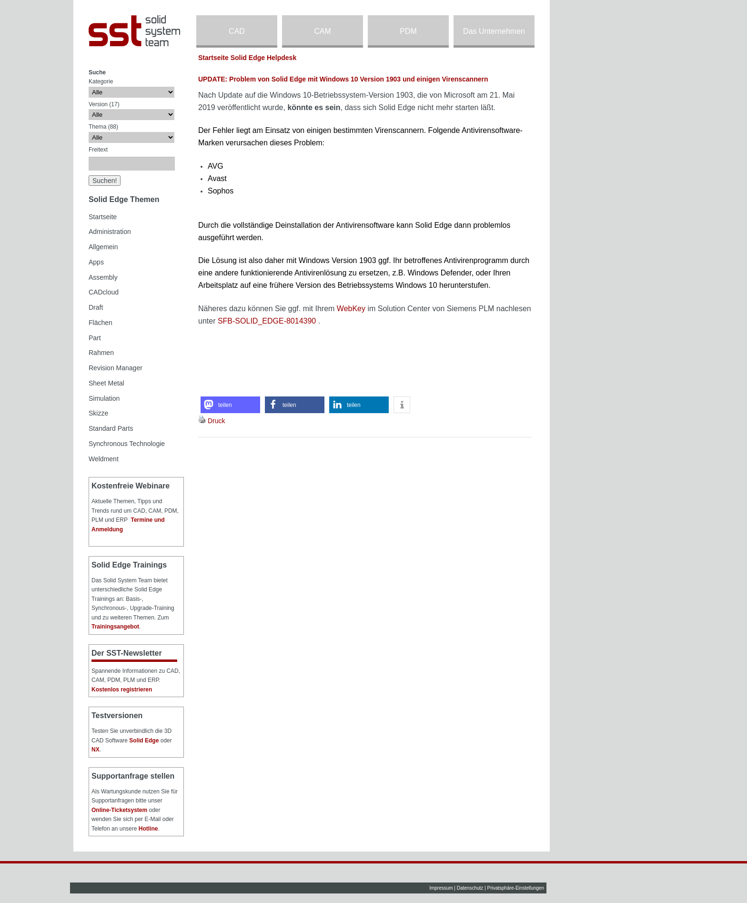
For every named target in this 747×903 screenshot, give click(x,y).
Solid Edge (144, 740)
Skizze (98, 413)
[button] (230, 404)
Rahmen (101, 352)
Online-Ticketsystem (119, 810)
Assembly (103, 277)
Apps (96, 262)
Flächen (100, 322)
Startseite (103, 217)
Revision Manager (115, 368)
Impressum (441, 888)
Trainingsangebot (115, 626)
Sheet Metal (106, 383)
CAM (322, 31)
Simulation (104, 398)
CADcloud (104, 292)
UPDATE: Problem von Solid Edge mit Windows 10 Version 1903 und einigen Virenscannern (343, 79)
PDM (408, 31)
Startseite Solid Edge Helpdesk (247, 57)
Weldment (104, 459)
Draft (96, 307)
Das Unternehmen (494, 31)
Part (95, 338)
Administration (110, 231)
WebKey (351, 308)
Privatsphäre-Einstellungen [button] (515, 888)
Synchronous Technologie (127, 443)
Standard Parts (111, 428)
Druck (216, 421)
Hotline (148, 828)
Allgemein (103, 247)
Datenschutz (470, 888)
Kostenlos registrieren (121, 689)
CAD (237, 31)
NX (95, 749)
